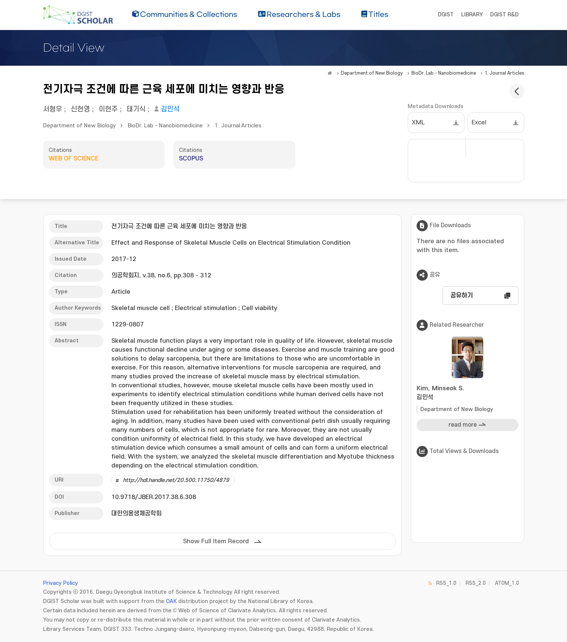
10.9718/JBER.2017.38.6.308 (153, 497)
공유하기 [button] (461, 295)
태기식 (136, 109)
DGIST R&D (504, 15)
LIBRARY (472, 15)
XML (418, 122)
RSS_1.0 (446, 583)
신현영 (80, 109)
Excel (479, 122)
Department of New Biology (372, 73)
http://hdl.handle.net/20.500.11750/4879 (176, 480)
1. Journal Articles (504, 73)
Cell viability (259, 308)
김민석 (170, 109)
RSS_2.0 (476, 583)
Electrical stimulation (206, 308)
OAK (171, 601)
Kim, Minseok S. (467, 393)
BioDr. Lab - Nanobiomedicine (443, 73)
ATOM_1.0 (507, 583)
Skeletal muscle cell (140, 308)
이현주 (108, 109)
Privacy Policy (60, 583)
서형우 (52, 109)
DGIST (446, 15)
